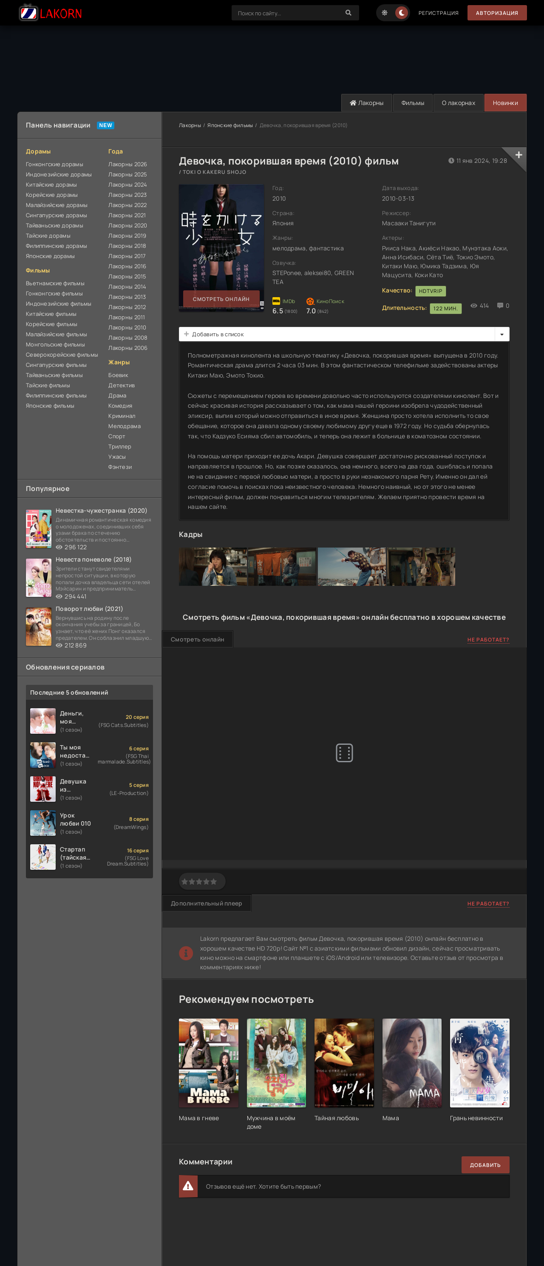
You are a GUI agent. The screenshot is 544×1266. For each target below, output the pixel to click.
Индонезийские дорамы (59, 174)
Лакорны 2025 (127, 174)
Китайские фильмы (51, 314)
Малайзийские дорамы (57, 205)
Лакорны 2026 (127, 164)
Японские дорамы (50, 256)
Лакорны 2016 (127, 266)
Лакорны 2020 (127, 225)
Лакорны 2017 (127, 256)
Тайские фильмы (48, 385)
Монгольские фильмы (55, 344)
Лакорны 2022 (127, 205)
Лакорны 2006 (127, 348)
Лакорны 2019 (127, 235)
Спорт (116, 436)
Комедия (120, 405)
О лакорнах (458, 103)
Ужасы (117, 456)
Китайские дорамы (51, 184)
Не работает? (489, 639)
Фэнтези (120, 467)
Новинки (505, 103)
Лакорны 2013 (127, 297)
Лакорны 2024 (127, 184)
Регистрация (439, 13)
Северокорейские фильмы (62, 354)
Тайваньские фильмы (54, 375)
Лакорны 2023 (127, 195)
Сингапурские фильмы (56, 365)
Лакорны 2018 (127, 246)
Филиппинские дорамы (56, 246)
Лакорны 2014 (127, 286)
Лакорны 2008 (127, 337)
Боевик (118, 375)
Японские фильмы (50, 405)
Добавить (485, 1165)
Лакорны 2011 (126, 317)
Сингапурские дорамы (56, 215)
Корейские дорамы (52, 195)
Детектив (121, 385)
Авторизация (497, 13)
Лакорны (367, 103)
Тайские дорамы (48, 235)
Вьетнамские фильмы (55, 283)
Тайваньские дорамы (54, 225)
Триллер (119, 446)
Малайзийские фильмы (56, 334)
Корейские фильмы (51, 324)
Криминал (121, 416)
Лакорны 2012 (127, 307)
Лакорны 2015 (127, 276)
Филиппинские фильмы (56, 395)
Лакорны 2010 (127, 327)
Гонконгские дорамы (54, 164)
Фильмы (413, 103)
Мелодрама (124, 426)
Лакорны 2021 (127, 215)
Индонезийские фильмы (59, 303)
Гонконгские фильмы (54, 293)
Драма (117, 395)
